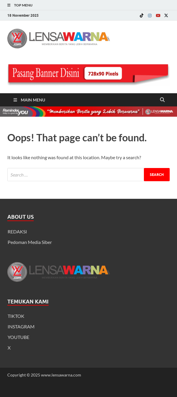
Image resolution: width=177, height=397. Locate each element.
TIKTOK (16, 316)
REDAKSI (17, 231)
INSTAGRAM (21, 326)
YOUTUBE (18, 337)
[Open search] (162, 100)
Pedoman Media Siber (30, 242)
